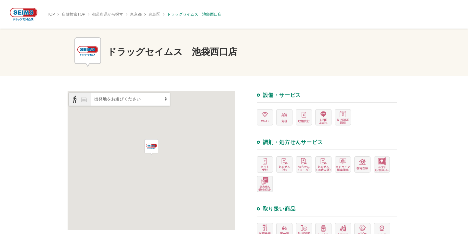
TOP (51, 14)
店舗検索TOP (73, 14)
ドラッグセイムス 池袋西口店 (194, 14)
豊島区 (154, 14)
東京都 (136, 14)
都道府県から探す (107, 14)
